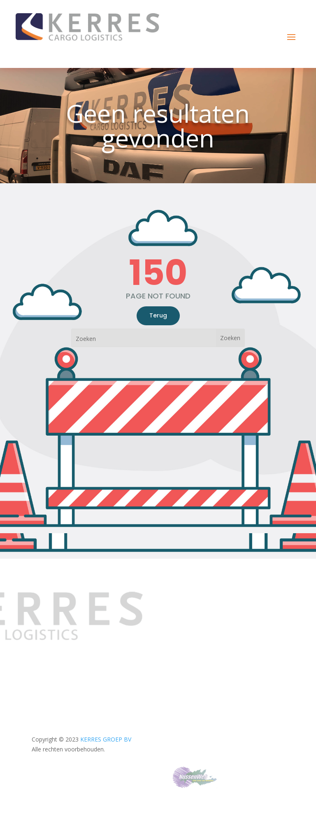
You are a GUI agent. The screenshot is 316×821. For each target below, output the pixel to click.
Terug (158, 315)
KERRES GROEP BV (105, 739)
